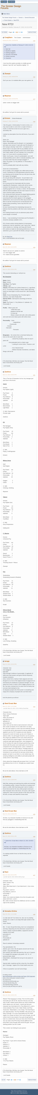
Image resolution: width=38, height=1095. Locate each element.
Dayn (6, 872)
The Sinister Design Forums (11, 7)
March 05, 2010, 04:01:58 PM (9, 247)
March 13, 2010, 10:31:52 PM (9, 664)
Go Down (4, 32)
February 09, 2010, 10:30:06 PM (10, 40)
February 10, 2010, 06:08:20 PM (10, 76)
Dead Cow (9, 236)
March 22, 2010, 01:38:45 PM (9, 779)
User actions (32, 32)
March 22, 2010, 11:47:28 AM (9, 706)
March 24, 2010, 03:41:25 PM (9, 874)
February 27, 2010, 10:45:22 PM (10, 121)
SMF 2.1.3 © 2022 (15, 1093)
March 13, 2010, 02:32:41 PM (9, 269)
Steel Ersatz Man (11, 703)
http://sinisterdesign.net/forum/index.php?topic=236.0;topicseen (19, 976)
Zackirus (8, 266)
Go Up (3, 1079)
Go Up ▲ (25, 1091)
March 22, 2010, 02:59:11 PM (9, 836)
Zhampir (8, 73)
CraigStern (8, 37)
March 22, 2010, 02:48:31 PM (9, 814)
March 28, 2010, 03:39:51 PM (9, 995)
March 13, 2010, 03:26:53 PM (9, 374)
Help (12, 1091)
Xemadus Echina (11, 911)
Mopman (8, 96)
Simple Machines (23, 1093)
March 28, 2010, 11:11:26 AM (9, 914)
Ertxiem (7, 118)
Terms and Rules (18, 1091)
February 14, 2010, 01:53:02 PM (10, 98)
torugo (7, 661)
